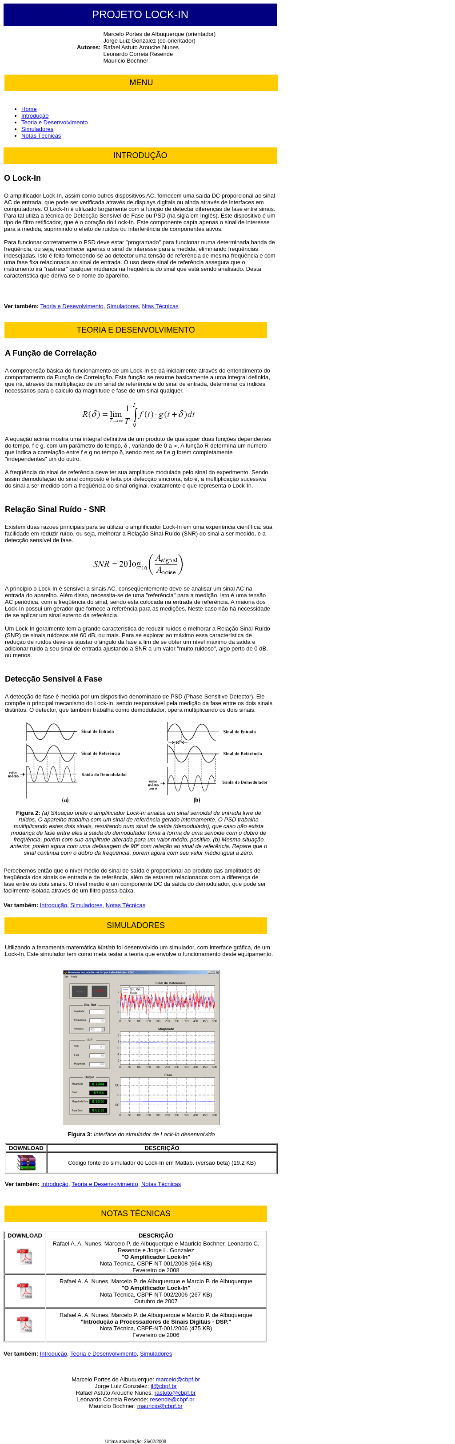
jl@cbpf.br (164, 1386)
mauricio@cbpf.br (160, 1406)
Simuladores (37, 129)
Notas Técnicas (41, 135)
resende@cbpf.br (172, 1399)
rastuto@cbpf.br (175, 1392)
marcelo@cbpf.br (178, 1379)
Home (29, 109)
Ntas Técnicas (160, 306)
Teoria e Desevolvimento (71, 306)
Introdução (34, 115)
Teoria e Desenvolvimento (54, 122)
